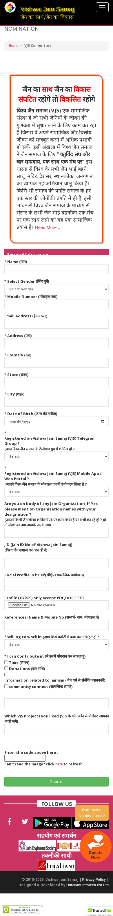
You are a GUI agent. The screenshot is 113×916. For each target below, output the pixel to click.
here (59, 764)
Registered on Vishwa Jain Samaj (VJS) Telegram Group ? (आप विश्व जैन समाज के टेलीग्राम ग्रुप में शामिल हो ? (50, 443)
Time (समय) (19, 662)
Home (13, 46)
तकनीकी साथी (56, 855)
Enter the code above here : (31, 752)
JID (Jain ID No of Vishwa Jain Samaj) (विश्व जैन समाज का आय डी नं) (38, 547)
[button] (47, 227)
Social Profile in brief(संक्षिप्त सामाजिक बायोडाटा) (44, 575)
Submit (56, 781)
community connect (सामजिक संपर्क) (40, 686)
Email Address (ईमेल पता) (25, 316)
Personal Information (28, 254)
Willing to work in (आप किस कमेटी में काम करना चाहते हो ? (53, 636)
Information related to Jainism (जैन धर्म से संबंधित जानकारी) (54, 680)
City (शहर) (15, 394)
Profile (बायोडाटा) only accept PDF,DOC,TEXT (44, 597)
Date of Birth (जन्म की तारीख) (32, 413)
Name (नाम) (17, 261)
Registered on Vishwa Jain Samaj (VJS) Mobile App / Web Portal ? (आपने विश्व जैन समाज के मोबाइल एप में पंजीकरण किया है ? (52, 479)
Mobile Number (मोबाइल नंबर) (32, 296)
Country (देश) (19, 355)
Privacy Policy (94, 880)
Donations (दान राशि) (27, 668)
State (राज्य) (17, 374)
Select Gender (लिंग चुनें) (28, 281)
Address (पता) (19, 335)
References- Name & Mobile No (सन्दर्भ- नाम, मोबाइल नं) (51, 617)
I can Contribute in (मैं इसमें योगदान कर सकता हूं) (46, 656)
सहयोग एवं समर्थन (56, 835)
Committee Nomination (92, 813)
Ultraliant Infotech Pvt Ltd (87, 885)
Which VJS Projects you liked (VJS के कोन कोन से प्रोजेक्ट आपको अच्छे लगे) (56, 718)
